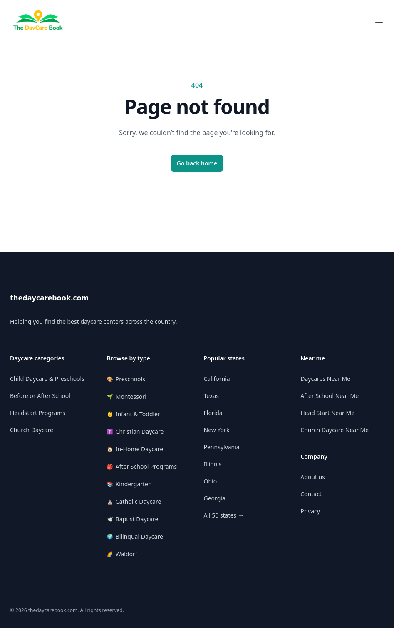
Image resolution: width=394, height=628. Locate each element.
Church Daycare (31, 430)
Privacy (310, 511)
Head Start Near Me (327, 413)
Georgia (214, 498)
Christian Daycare (135, 431)
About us (312, 477)
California (217, 379)
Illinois (213, 464)
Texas (211, 396)
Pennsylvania (222, 447)
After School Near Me (329, 396)
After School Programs (142, 466)
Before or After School (40, 396)
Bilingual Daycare (135, 536)
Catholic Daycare (134, 501)
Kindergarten (129, 484)
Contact (311, 494)
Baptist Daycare (133, 519)
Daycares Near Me (325, 379)
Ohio (210, 481)
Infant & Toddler (133, 414)
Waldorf (122, 554)
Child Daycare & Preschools (47, 379)
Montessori (126, 396)
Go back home (197, 163)
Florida (213, 413)
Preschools (126, 379)
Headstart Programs (37, 413)
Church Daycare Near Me (334, 430)
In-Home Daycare (135, 449)
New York (217, 430)
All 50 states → (224, 515)
